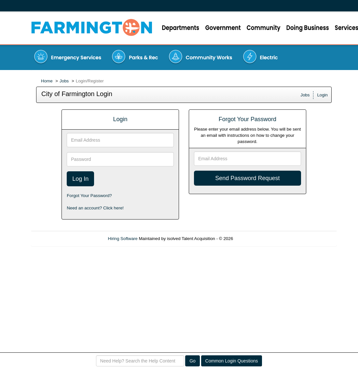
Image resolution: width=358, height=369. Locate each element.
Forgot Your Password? (89, 195)
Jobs (64, 80)
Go (192, 360)
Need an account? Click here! (95, 208)
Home (47, 80)
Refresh (252, 238)
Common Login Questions (231, 360)
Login (322, 94)
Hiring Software (123, 238)
